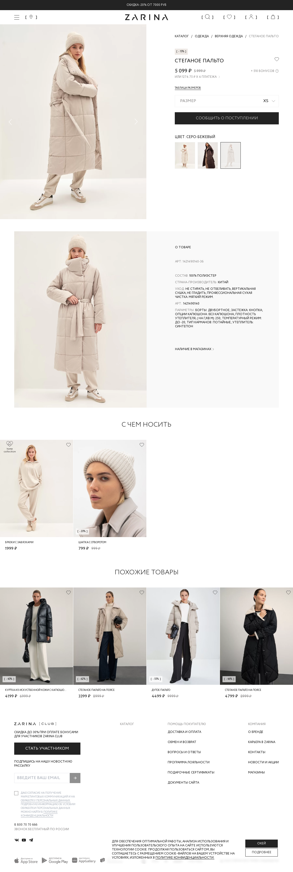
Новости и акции (263, 762)
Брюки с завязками (19, 542)
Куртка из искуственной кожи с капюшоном (37, 690)
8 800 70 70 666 (25, 825)
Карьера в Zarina (261, 742)
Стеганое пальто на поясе (96, 690)
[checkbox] (16, 793)
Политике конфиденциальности (39, 814)
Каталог (127, 724)
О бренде (255, 732)
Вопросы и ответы (184, 752)
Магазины (256, 772)
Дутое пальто (161, 690)
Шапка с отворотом (92, 542)
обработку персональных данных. (46, 801)
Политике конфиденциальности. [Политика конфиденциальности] (185, 858)
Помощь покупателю (187, 724)
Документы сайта (183, 783)
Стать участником (47, 748)
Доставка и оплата (184, 732)
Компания (257, 724)
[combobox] (227, 101)
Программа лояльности (189, 762)
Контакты (256, 752)
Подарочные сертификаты (191, 772)
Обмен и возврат (182, 742)
